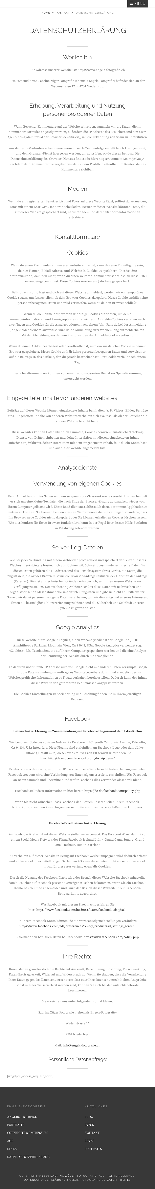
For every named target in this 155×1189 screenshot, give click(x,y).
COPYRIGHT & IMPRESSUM (27, 1133)
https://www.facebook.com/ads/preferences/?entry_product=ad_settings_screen (77, 926)
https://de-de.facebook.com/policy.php (112, 791)
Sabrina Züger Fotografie (73, 1175)
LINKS (12, 1149)
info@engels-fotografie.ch (82, 1045)
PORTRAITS (15, 1125)
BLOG (89, 1117)
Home (46, 12)
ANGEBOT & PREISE (22, 1117)
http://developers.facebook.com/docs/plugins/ (81, 758)
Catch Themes (119, 1179)
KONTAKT (63, 12)
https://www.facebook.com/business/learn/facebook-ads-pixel (81, 910)
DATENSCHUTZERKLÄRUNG (28, 1157)
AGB (10, 1141)
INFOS (89, 1125)
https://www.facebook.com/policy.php (111, 937)
